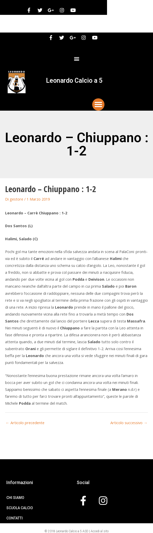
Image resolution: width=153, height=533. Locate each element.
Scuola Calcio (19, 508)
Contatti (14, 518)
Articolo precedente (25, 422)
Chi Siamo (15, 498)
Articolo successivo (128, 422)
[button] (76, 58)
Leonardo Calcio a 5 (74, 80)
